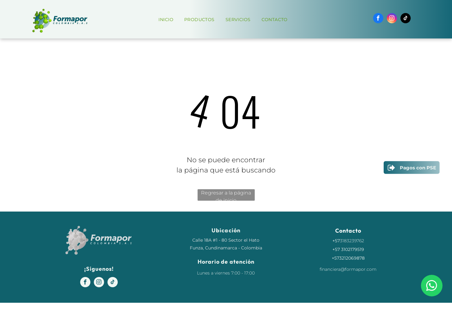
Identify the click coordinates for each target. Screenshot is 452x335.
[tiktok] (405, 19)
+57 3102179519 (348, 249)
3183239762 (352, 240)
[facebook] (378, 19)
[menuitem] (168, 20)
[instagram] (392, 19)
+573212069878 (348, 258)
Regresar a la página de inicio (226, 195)
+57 (336, 240)
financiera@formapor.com (348, 269)
